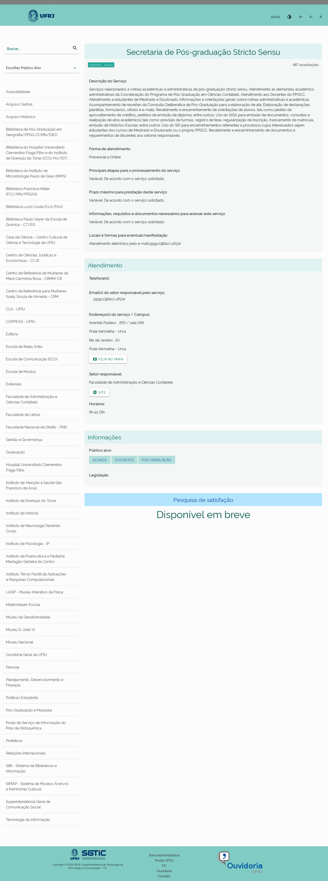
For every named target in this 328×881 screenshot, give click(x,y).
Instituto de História (22, 512)
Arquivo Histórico (20, 116)
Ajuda (275, 16)
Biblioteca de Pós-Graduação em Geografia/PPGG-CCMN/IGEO (34, 132)
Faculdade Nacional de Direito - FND (36, 426)
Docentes (124, 460)
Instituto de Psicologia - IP (27, 543)
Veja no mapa (108, 359)
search (75, 48)
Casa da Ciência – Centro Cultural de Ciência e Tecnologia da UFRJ (36, 239)
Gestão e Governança (24, 439)
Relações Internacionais (26, 752)
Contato (164, 875)
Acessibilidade (18, 91)
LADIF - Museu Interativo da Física (34, 591)
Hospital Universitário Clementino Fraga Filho (34, 467)
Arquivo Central (19, 103)
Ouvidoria (164, 870)
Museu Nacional (19, 641)
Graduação (15, 451)
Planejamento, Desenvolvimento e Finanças (34, 682)
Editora (12, 333)
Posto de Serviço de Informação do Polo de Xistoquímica (36, 725)
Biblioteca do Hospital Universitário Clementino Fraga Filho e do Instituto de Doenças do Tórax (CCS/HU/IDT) (36, 152)
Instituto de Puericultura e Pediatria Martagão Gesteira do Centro (35, 558)
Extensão (13, 383)
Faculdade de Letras (23, 414)
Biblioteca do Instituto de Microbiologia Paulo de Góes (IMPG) (36, 173)
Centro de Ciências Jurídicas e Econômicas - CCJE (31, 257)
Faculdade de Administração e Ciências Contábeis (31, 399)
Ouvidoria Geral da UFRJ (26, 654)
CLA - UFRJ (15, 308)
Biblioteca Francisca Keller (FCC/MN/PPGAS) (28, 191)
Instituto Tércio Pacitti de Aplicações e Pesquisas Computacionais (36, 576)
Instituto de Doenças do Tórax (31, 500)
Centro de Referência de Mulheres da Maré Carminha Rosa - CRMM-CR (37, 275)
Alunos (100, 460)
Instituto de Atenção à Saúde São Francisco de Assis (34, 485)
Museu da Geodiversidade (28, 616)
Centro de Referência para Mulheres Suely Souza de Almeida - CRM (36, 293)
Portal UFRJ (164, 860)
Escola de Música (21, 371)
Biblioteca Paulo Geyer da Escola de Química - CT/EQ (36, 221)
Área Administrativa (164, 855)
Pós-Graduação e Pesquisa (29, 709)
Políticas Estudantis (22, 697)
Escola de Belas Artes (24, 346)
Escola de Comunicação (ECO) (31, 358)
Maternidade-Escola (23, 604)
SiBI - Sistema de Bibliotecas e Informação (31, 768)
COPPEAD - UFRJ (20, 321)
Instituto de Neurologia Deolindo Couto (33, 528)
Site (99, 392)
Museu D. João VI (20, 629)
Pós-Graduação (157, 460)
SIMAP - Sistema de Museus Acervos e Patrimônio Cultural (37, 786)
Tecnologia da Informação (28, 819)
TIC (164, 865)
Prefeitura (14, 740)
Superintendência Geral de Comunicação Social (28, 804)
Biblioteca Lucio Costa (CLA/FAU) (34, 206)
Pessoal (12, 666)
